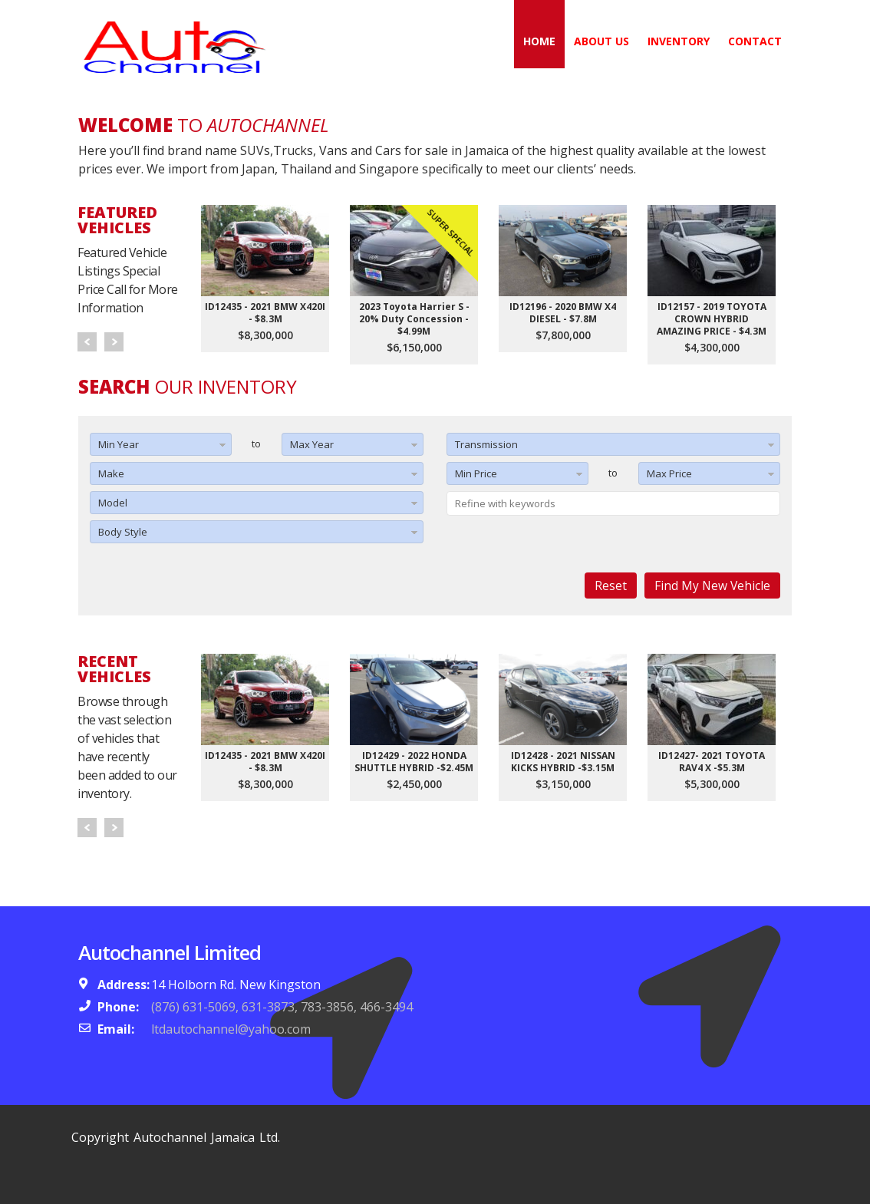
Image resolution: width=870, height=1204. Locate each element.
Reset (611, 585)
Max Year (312, 444)
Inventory (679, 41)
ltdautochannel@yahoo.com (231, 1029)
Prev (87, 341)
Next (114, 341)
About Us (601, 41)
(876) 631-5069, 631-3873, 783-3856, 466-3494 (282, 1006)
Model (112, 503)
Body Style (122, 532)
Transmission (486, 444)
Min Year (118, 444)
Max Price (669, 473)
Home (539, 41)
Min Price (476, 473)
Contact (755, 41)
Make (111, 473)
